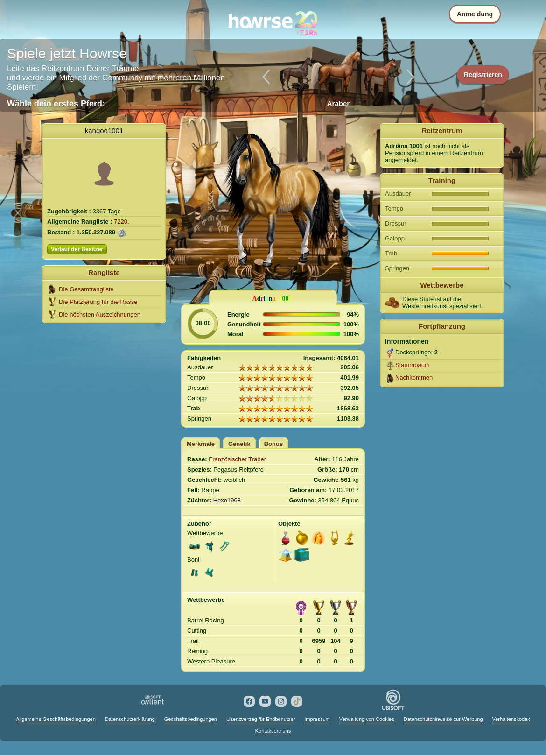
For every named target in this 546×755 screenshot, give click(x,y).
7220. (121, 221)
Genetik (239, 443)
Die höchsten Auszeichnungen (99, 314)
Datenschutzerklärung (130, 719)
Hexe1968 (227, 500)
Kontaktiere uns (273, 731)
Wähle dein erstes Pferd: (56, 103)
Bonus (273, 443)
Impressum (316, 719)
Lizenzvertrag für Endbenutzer (260, 719)
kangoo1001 (104, 130)
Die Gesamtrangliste (86, 289)
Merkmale (201, 443)
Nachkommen (414, 377)
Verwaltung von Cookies (366, 719)
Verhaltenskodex (511, 719)
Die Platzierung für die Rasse (98, 301)
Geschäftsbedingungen (190, 719)
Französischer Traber (237, 459)
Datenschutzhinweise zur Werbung (443, 719)
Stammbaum (412, 364)
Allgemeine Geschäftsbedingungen (56, 719)
